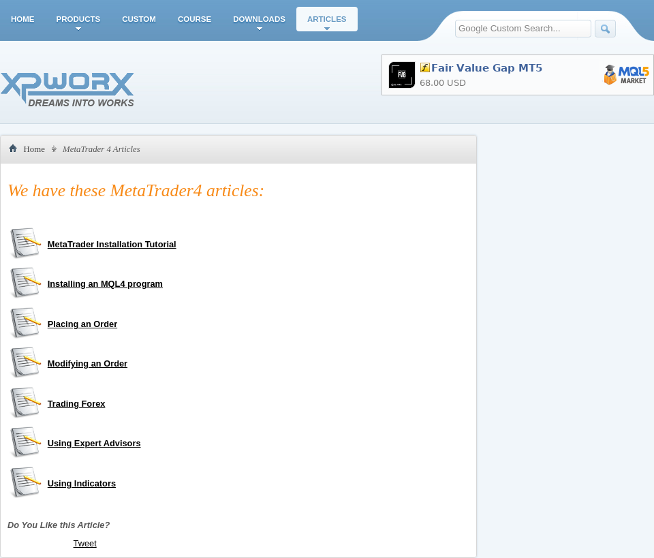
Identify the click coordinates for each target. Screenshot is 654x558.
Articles (327, 19)
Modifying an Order (87, 363)
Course (194, 19)
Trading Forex (77, 404)
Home (23, 19)
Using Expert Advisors (94, 443)
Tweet (85, 543)
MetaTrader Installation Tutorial (112, 244)
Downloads (259, 19)
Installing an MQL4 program (105, 284)
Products (79, 19)
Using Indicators (82, 483)
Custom (139, 19)
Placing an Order (82, 324)
